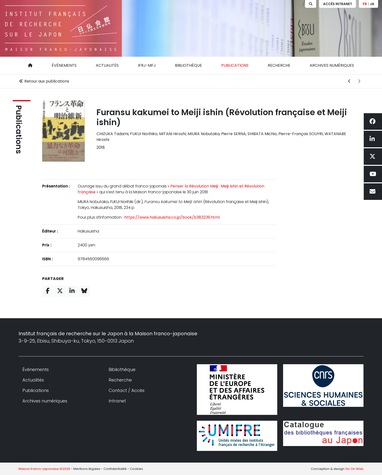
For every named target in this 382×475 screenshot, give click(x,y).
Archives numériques (332, 65)
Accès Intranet (337, 3)
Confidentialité (115, 468)
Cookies (136, 468)
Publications (234, 65)
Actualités (107, 65)
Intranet (117, 401)
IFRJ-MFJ (147, 65)
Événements (64, 65)
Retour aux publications (44, 81)
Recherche (279, 65)
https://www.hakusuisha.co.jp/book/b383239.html (172, 217)
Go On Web (354, 468)
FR (365, 3)
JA (372, 3)
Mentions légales (86, 468)
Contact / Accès (126, 390)
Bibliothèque (188, 65)
